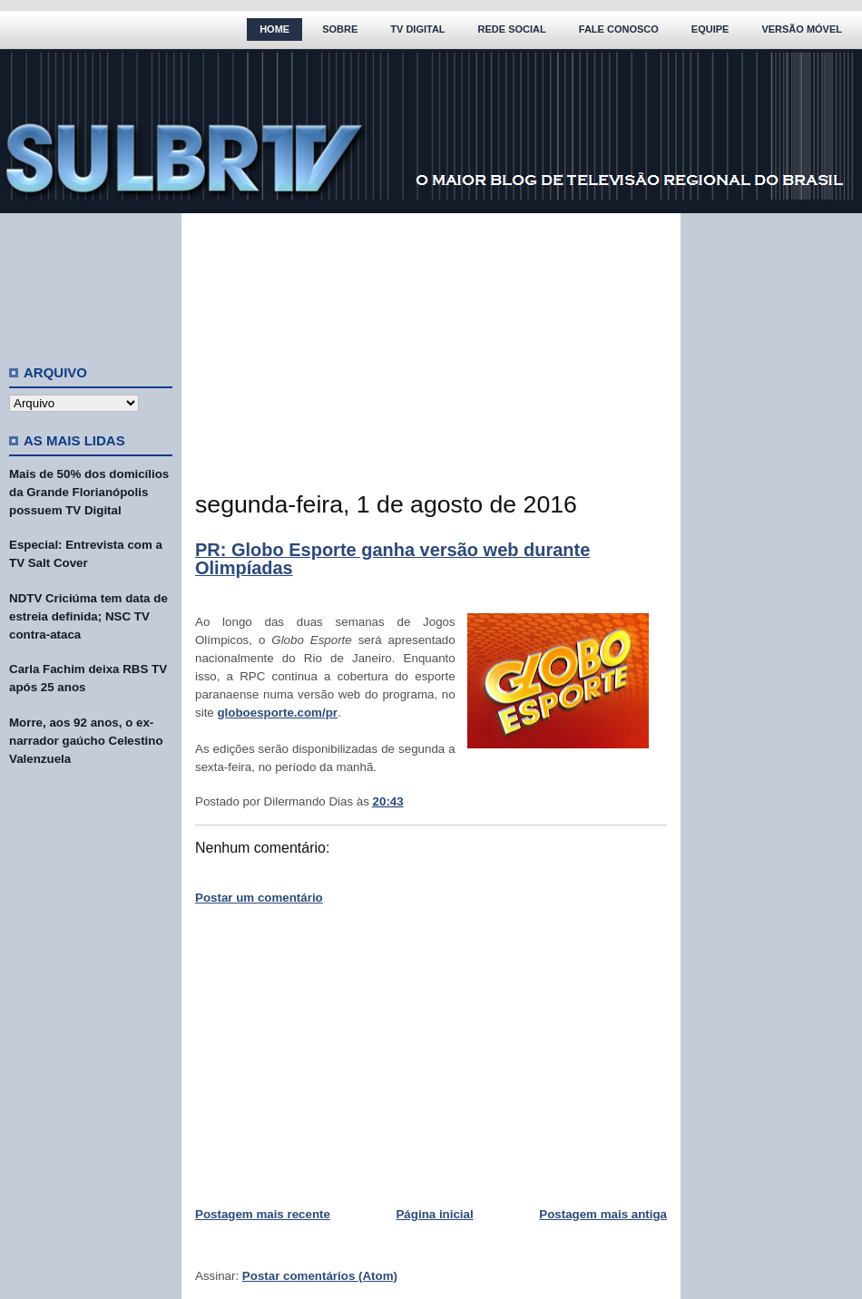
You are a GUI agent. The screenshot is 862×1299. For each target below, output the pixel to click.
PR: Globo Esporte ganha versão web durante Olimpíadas (392, 559)
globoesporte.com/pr (277, 712)
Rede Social (512, 29)
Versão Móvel (801, 29)
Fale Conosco (619, 29)
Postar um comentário (259, 897)
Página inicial (434, 1214)
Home (274, 29)
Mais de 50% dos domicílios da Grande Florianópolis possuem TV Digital (89, 492)
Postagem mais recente (262, 1214)
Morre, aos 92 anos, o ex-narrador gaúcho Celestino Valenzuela (86, 741)
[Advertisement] (90, 281)
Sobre (340, 29)
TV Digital (417, 29)
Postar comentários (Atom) (319, 1276)
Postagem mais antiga (603, 1214)
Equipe (710, 29)
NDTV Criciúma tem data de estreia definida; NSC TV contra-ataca (88, 616)
